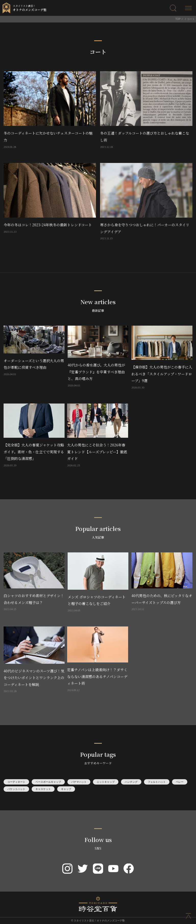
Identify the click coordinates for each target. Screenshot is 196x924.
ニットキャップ (106, 781)
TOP (177, 19)
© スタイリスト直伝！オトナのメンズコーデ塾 (98, 920)
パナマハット (79, 781)
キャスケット (43, 789)
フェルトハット (157, 781)
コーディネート (16, 781)
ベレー (179, 781)
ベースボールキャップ (48, 781)
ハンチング (131, 781)
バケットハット (16, 789)
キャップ (66, 789)
